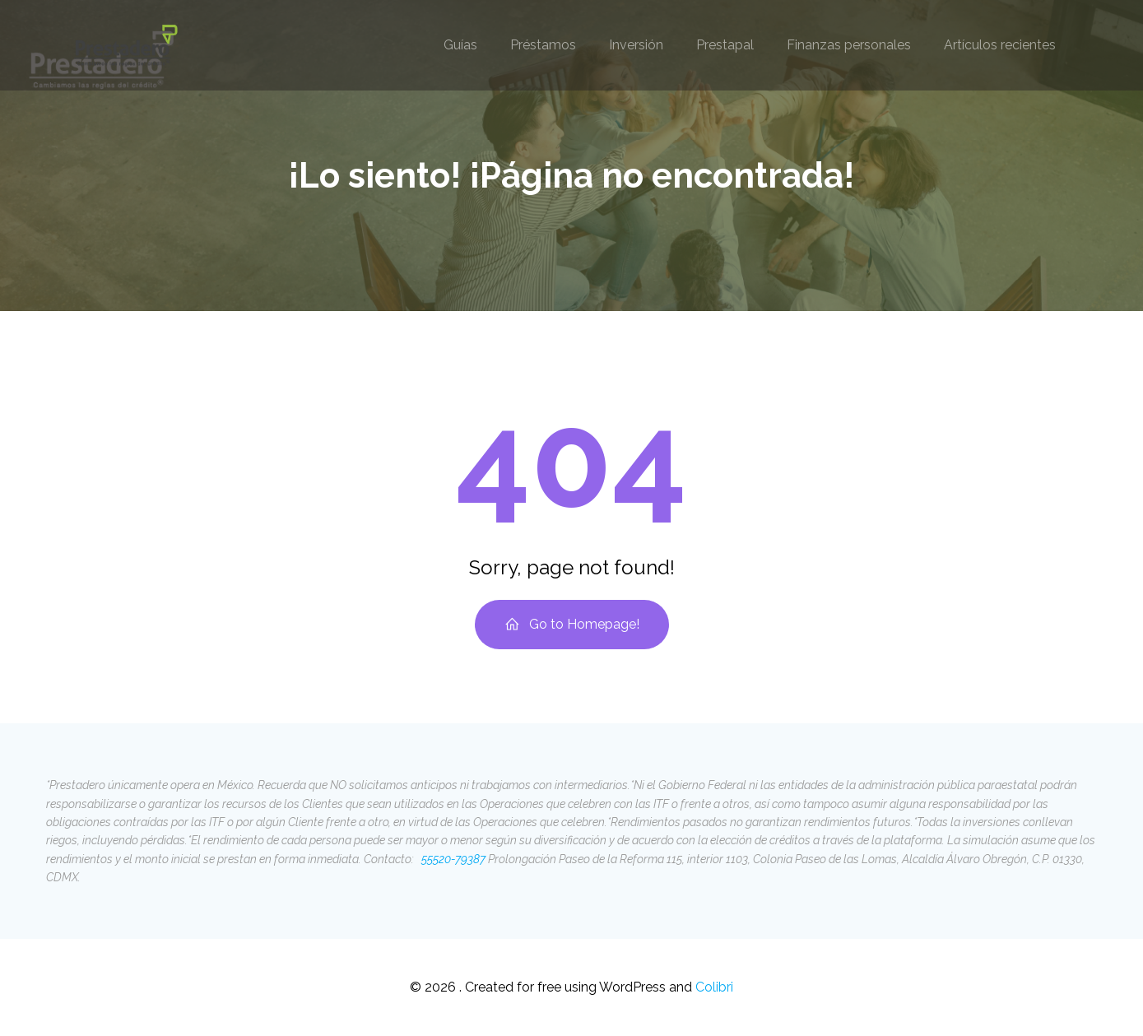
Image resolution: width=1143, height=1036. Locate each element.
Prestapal (725, 45)
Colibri (714, 987)
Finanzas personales (849, 45)
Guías (460, 45)
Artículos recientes (1000, 45)
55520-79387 (452, 859)
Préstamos (543, 45)
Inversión (636, 45)
